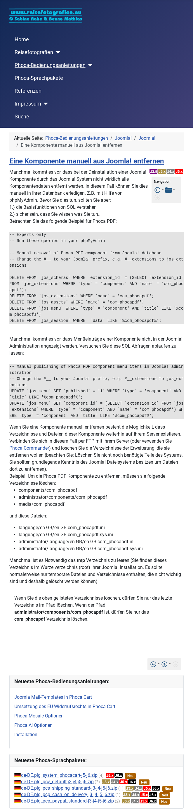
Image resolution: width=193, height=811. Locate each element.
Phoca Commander (29, 448)
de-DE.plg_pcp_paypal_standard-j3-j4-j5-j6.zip (67, 801)
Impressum (28, 104)
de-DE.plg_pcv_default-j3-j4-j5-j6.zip (57, 781)
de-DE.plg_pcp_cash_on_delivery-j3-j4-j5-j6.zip (67, 794)
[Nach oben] (164, 664)
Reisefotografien (34, 52)
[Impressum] (44, 104)
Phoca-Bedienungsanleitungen (50, 65)
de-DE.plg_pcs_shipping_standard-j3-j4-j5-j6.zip (69, 788)
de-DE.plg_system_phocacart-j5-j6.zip (59, 775)
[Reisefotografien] (56, 52)
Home (22, 39)
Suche (22, 117)
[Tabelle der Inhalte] (168, 190)
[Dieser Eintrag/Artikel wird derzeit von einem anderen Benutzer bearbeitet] (157, 190)
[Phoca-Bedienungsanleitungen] (89, 65)
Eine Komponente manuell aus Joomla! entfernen (86, 161)
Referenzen (28, 91)
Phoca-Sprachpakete (39, 78)
